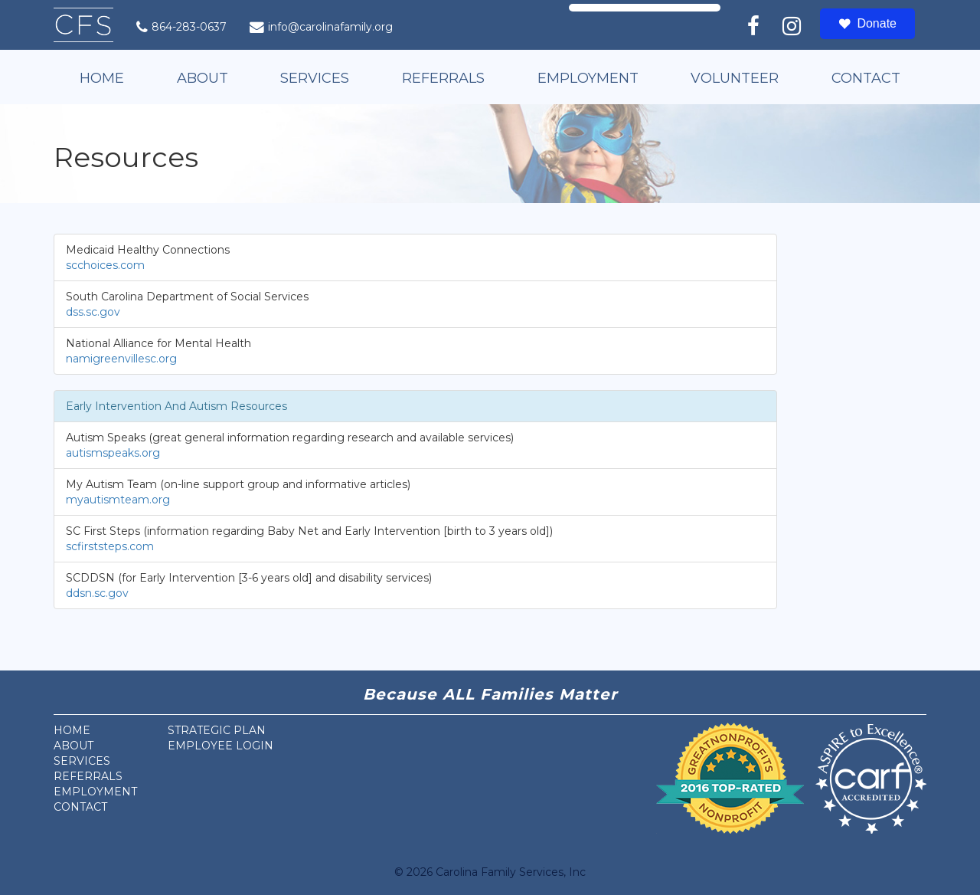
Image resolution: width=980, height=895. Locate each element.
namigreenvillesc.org (121, 359)
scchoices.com (105, 265)
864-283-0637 (181, 27)
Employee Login (220, 745)
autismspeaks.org (113, 453)
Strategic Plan (217, 730)
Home (102, 78)
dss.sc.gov (93, 312)
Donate (867, 24)
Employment (588, 78)
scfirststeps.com (110, 546)
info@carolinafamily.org (321, 27)
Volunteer (735, 78)
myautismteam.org (118, 500)
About (202, 78)
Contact (865, 78)
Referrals (443, 78)
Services (314, 78)
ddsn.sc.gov (97, 593)
